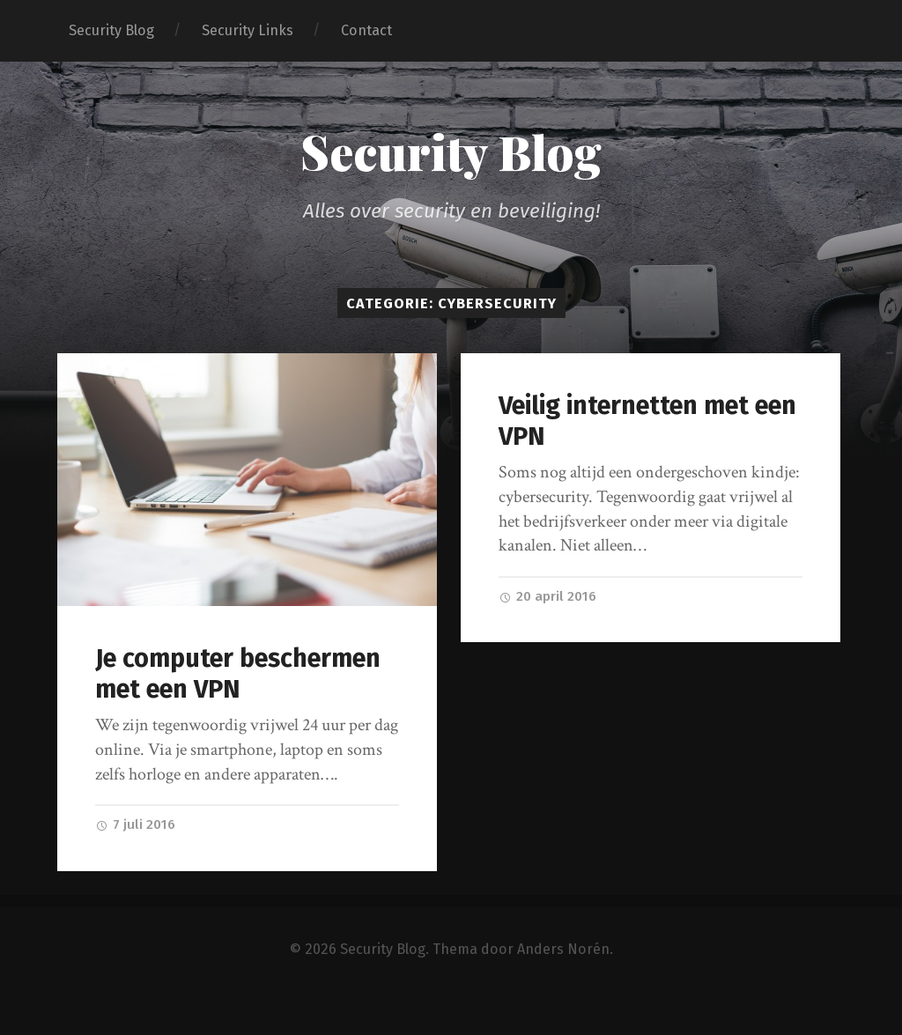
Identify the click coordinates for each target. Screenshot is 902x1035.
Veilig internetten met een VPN (647, 421)
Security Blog (111, 30)
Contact (366, 30)
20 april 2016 (547, 596)
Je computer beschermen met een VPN (238, 674)
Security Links (247, 30)
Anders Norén (563, 949)
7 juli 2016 (135, 824)
